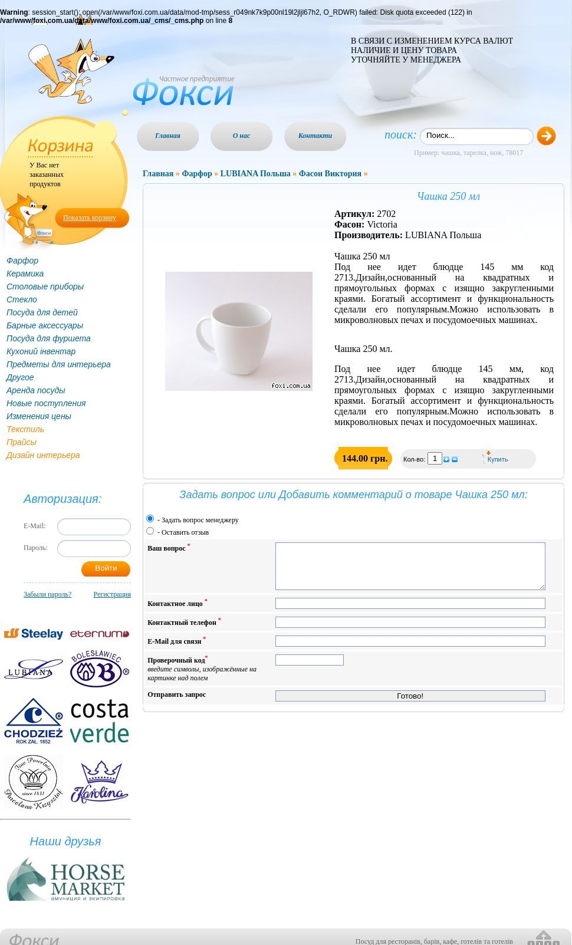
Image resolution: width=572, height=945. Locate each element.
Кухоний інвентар (40, 351)
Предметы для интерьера (58, 364)
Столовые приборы (45, 286)
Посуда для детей (42, 312)
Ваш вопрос (168, 547)
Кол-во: (415, 459)
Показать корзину (89, 217)
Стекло (21, 299)
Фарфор (22, 260)
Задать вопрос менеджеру (200, 520)
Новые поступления (46, 403)
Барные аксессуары (44, 325)
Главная (167, 135)
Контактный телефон (184, 630)
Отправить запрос (176, 703)
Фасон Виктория (330, 173)
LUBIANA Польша (256, 173)
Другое (20, 377)
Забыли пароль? (47, 594)
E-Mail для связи (176, 649)
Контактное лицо (177, 612)
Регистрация (112, 594)
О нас (242, 135)
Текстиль (25, 429)
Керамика (25, 273)
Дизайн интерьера (43, 455)
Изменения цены (38, 416)
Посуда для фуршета (48, 338)
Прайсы (21, 442)
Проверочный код (202, 677)
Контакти (315, 135)
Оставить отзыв (185, 532)
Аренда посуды (35, 390)
